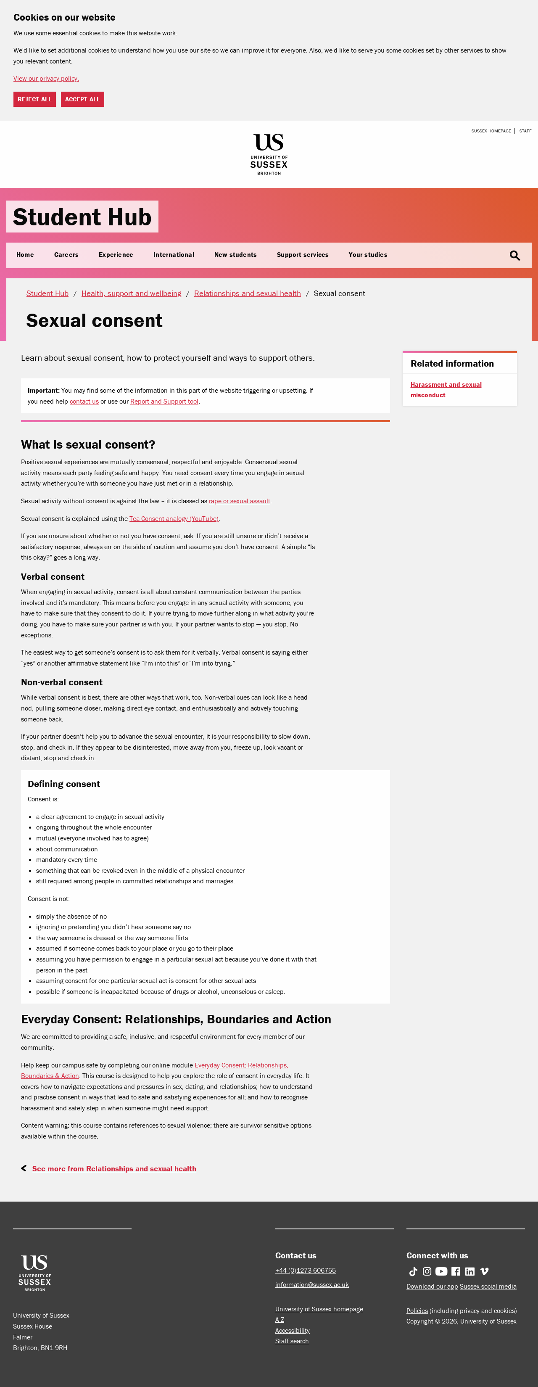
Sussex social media (488, 1286)
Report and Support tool (164, 401)
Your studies (368, 254)
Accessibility (292, 1330)
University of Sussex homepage (319, 1309)
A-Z (279, 1319)
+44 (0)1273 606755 (305, 1270)
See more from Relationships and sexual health (114, 1168)
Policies (417, 1310)
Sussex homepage (491, 131)
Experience (116, 254)
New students (235, 254)
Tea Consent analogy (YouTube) (174, 518)
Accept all (82, 99)
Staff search (292, 1341)
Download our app (432, 1286)
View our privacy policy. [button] (46, 78)
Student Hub (82, 216)
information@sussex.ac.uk (312, 1284)
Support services (303, 254)
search (515, 256)
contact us (84, 401)
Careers (66, 254)
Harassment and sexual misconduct (446, 389)
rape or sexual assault (239, 501)
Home (25, 254)
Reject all (35, 99)
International (173, 254)
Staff (526, 131)
